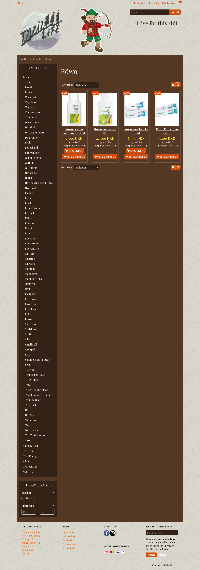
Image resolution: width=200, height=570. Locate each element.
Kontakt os (27, 549)
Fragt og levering (30, 535)
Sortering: (67, 85)
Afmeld (162, 554)
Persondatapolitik (30, 532)
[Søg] (175, 12)
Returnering (27, 546)
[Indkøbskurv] (172, 3)
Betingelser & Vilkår (32, 542)
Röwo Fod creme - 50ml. (167, 130)
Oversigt (25, 553)
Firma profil (27, 539)
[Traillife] (41, 30)
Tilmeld (151, 554)
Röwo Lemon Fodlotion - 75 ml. (74, 132)
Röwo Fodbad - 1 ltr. (105, 130)
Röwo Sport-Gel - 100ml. (136, 130)
